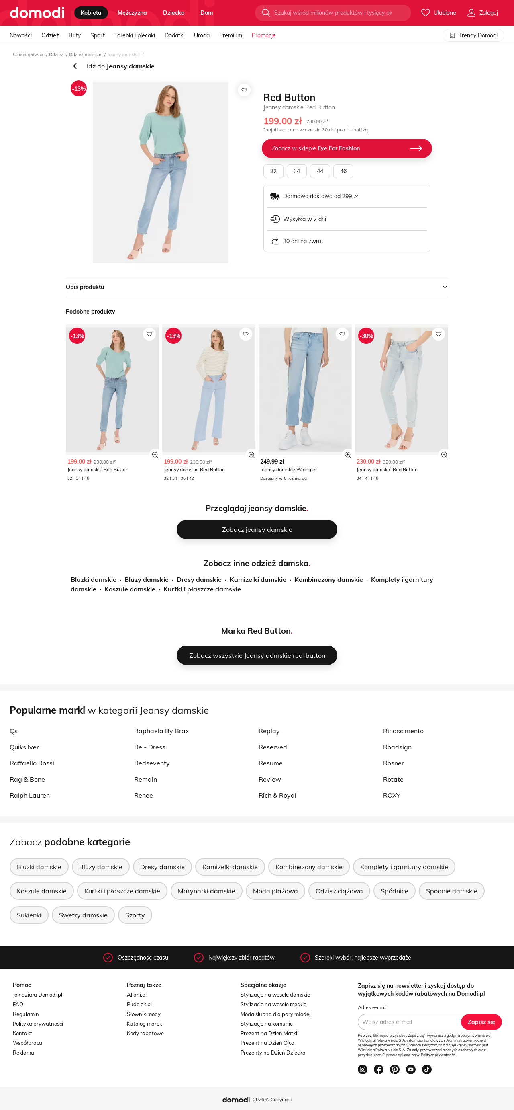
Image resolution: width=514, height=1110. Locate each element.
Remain (145, 779)
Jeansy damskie (123, 54)
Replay (269, 731)
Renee (143, 795)
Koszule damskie (129, 589)
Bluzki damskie (93, 579)
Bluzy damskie (146, 579)
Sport (97, 35)
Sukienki (29, 915)
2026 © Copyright (272, 1099)
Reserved (273, 747)
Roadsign (397, 747)
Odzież (50, 35)
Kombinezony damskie (328, 579)
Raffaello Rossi (32, 763)
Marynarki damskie (206, 891)
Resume (271, 763)
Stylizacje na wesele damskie (275, 994)
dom (206, 12)
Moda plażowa (275, 891)
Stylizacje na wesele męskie (273, 1004)
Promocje (264, 35)
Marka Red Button (256, 631)
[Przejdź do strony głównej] (37, 13)
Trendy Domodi (473, 35)
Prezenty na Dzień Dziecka (273, 1052)
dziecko (173, 12)
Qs (14, 731)
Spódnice (394, 891)
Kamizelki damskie (258, 579)
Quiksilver (24, 747)
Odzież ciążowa (339, 891)
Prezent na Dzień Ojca (267, 1043)
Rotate (393, 779)
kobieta (91, 12)
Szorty (135, 915)
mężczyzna (132, 12)
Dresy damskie (199, 579)
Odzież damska (85, 54)
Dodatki (174, 35)
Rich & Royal (277, 795)
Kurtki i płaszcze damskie (202, 589)
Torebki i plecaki (134, 35)
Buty (75, 35)
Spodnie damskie (451, 891)
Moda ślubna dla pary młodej (275, 1014)
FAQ (18, 1004)
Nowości (21, 35)
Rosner (393, 763)
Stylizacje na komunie (267, 1023)
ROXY (391, 795)
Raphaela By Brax (161, 731)
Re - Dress (149, 747)
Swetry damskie (83, 915)
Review (270, 779)
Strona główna (28, 54)
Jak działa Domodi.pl (37, 994)
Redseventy (152, 763)
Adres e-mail (372, 1007)
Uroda (202, 35)
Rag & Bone (27, 779)
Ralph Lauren (30, 795)
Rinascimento (403, 731)
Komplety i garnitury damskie (404, 867)
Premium (230, 35)
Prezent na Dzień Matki (269, 1033)
